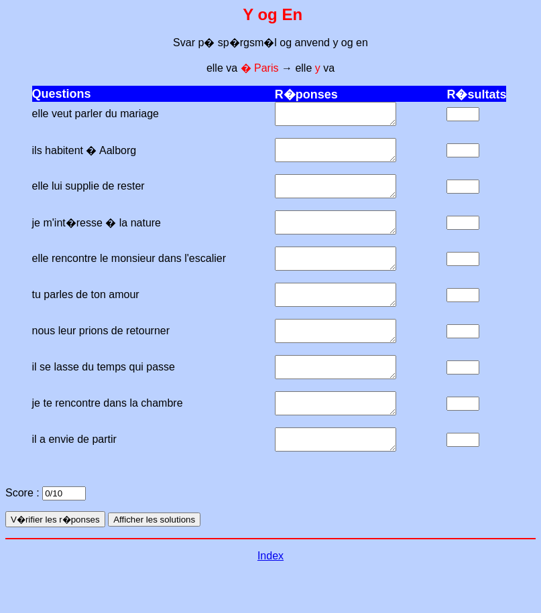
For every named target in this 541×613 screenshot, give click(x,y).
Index (270, 596)
